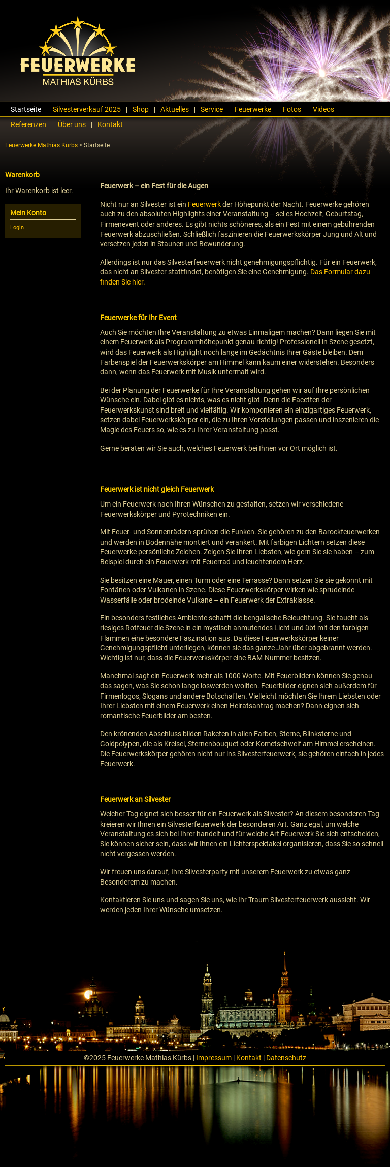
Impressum (214, 1058)
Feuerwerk (204, 204)
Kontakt (249, 1058)
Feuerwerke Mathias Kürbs (41, 145)
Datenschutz (286, 1058)
